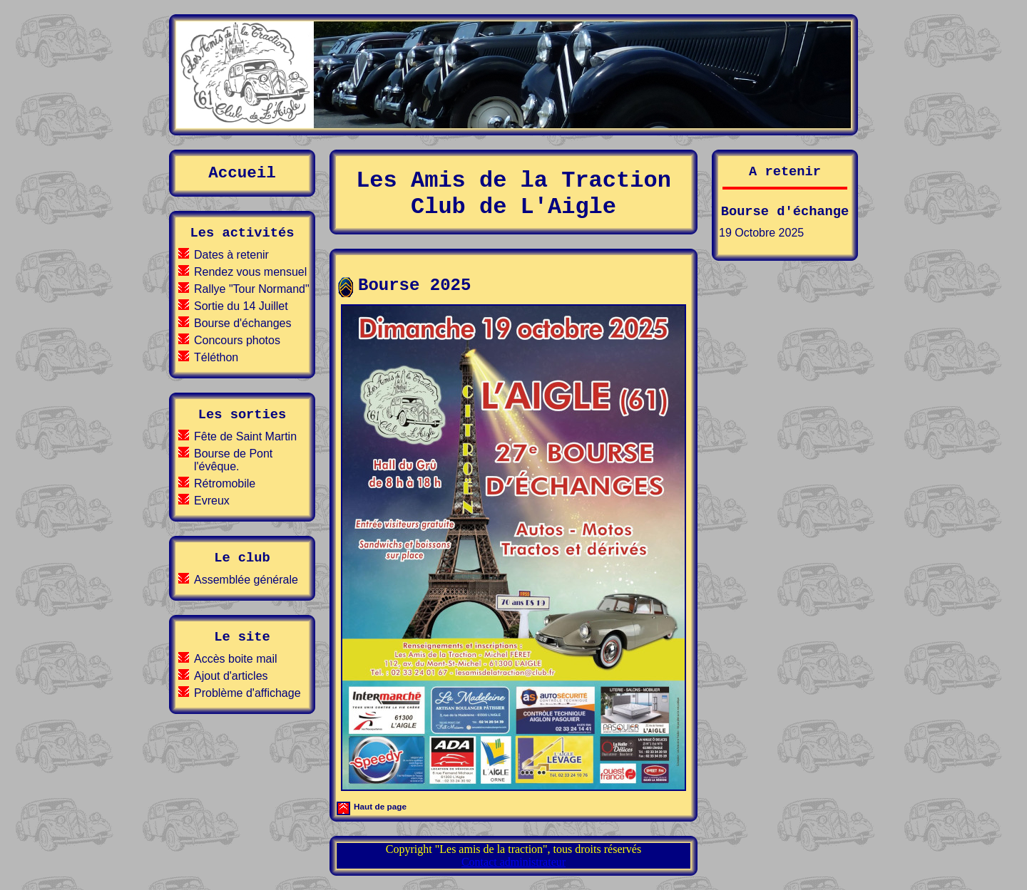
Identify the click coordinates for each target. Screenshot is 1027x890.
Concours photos (237, 340)
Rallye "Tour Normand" (252, 289)
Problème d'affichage (247, 693)
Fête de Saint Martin (245, 436)
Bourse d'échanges (242, 323)
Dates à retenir (231, 255)
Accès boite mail (235, 659)
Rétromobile (224, 483)
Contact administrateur (513, 862)
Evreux (212, 501)
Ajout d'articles (231, 676)
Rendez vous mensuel (250, 272)
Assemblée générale (246, 580)
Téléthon (216, 357)
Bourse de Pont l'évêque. (233, 459)
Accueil (241, 173)
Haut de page (380, 806)
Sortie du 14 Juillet (241, 306)
